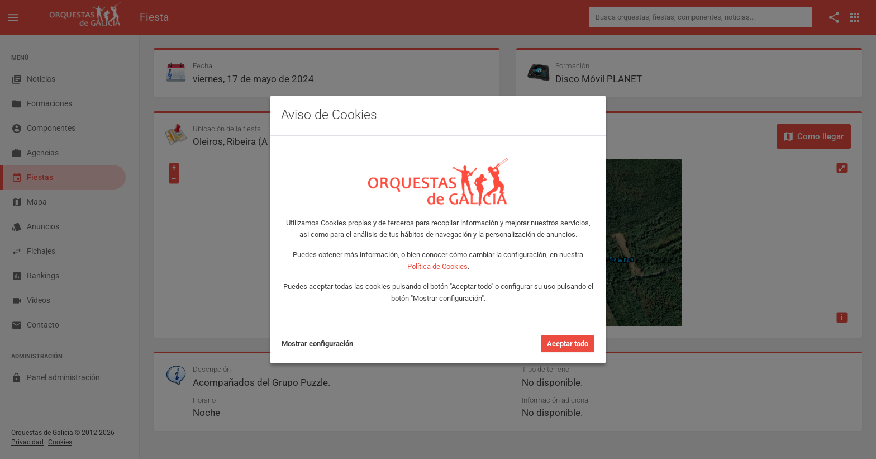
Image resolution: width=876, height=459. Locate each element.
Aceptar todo (567, 343)
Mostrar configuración (317, 343)
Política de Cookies (437, 266)
